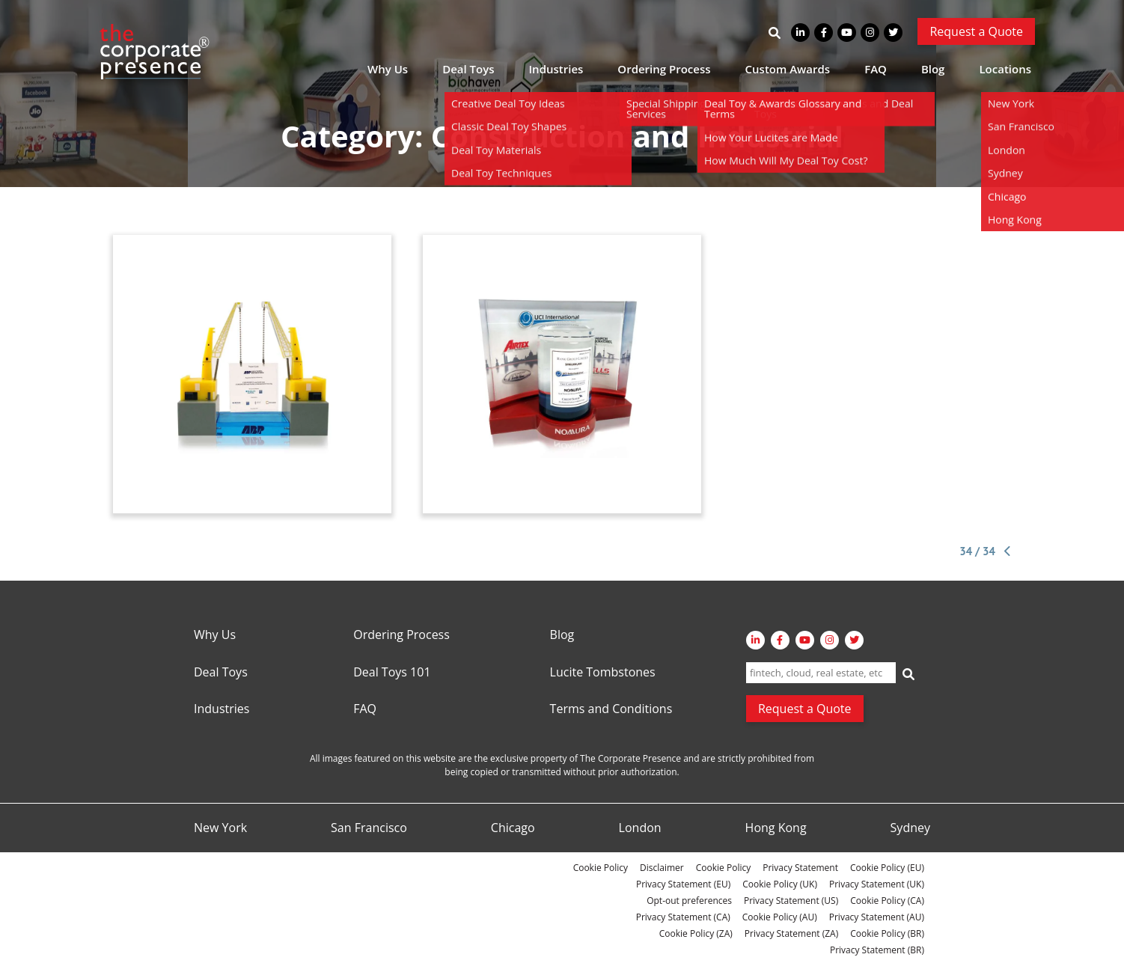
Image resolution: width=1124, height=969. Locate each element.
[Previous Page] (1006, 551)
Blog (933, 68)
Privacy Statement (800, 867)
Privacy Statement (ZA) (791, 933)
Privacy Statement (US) (791, 900)
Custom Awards (788, 68)
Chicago (513, 828)
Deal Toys (468, 68)
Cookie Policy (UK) (779, 884)
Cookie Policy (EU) (887, 867)
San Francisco (369, 828)
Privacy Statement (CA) (683, 917)
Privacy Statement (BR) (877, 950)
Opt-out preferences (689, 900)
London (640, 828)
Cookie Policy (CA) (887, 900)
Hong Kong (776, 828)
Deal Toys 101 (391, 672)
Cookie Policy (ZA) (696, 933)
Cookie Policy (600, 867)
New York (220, 828)
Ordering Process (663, 68)
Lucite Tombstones (603, 672)
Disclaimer (662, 867)
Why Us (387, 68)
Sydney (910, 828)
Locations (1005, 68)
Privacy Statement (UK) (876, 884)
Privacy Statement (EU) (683, 884)
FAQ (875, 68)
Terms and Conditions (611, 709)
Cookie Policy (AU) (779, 917)
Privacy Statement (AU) (876, 917)
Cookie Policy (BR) (887, 933)
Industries (556, 68)
